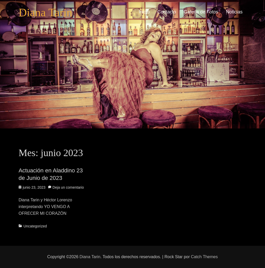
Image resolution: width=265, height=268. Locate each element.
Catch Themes (204, 257)
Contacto (166, 11)
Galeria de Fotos (201, 11)
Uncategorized (35, 226)
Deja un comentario (68, 187)
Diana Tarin (45, 12)
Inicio (144, 11)
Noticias (234, 11)
